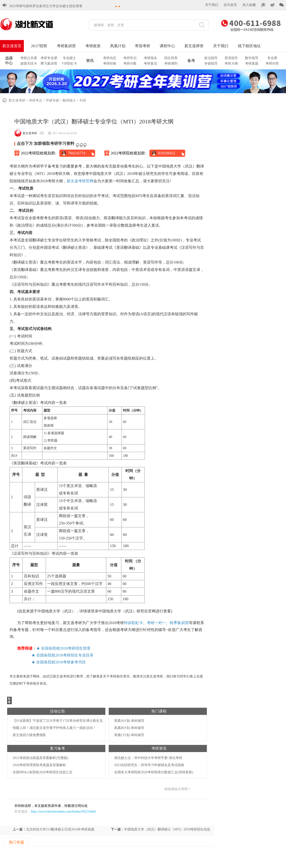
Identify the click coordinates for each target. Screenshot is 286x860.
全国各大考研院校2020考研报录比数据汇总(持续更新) (153, 772)
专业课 (272, 58)
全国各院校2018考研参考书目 (61, 662)
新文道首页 (11, 46)
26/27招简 (39, 46)
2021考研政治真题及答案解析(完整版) (40, 758)
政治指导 (211, 58)
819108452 (166, 153)
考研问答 (272, 63)
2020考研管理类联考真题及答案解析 (39, 765)
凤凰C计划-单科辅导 (129, 735)
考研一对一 (156, 623)
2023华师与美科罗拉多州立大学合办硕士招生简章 (45, 2)
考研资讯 (159, 748)
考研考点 (35, 100)
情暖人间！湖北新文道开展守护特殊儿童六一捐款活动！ (54, 728)
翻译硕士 (69, 100)
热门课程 (159, 711)
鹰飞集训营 (49, 63)
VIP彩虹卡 (69, 63)
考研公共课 (28, 58)
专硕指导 (211, 63)
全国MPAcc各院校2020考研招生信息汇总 (43, 772)
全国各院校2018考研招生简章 (66, 648)
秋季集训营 (179, 623)
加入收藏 (249, 5)
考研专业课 (49, 58)
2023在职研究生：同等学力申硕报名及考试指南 (149, 765)
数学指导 (251, 58)
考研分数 (130, 63)
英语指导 (231, 58)
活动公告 (57, 711)
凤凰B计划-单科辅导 (129, 728)
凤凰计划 (117, 46)
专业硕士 (69, 58)
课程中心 (167, 46)
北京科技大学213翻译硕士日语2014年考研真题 (60, 829)
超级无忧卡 (28, 63)
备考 (191, 61)
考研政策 (93, 46)
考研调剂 (171, 63)
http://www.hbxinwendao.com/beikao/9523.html (63, 811)
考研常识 (130, 58)
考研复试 (150, 63)
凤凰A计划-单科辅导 (129, 721)
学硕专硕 (52, 100)
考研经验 (109, 63)
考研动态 (109, 58)
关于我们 (211, 5)
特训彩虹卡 (133, 623)
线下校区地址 (249, 46)
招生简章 (171, 58)
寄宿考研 (142, 46)
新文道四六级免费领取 (29, 735)
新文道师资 (194, 46)
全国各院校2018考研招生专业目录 (64, 655)
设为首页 (230, 5)
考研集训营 (66, 46)
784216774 (76, 153)
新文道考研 (17, 100)
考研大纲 (231, 63)
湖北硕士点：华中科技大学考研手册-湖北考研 (148, 758)
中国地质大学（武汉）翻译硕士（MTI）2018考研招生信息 (167, 829)
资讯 (90, 61)
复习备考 (57, 748)
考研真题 (251, 63)
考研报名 (150, 58)
